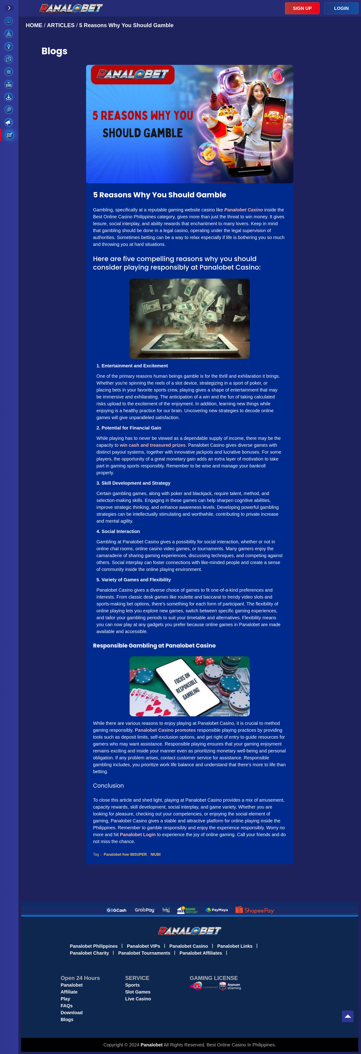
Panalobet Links (235, 946)
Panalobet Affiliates (201, 953)
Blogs (67, 1019)
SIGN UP (302, 8)
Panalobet (72, 985)
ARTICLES (61, 25)
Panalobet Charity (89, 953)
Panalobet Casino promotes (165, 730)
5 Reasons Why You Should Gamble (126, 25)
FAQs (67, 1005)
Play (65, 998)
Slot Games (138, 991)
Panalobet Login (138, 834)
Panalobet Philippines (94, 946)
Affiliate (69, 991)
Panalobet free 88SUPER (125, 854)
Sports (132, 985)
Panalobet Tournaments (144, 953)
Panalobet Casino (188, 946)
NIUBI (156, 854)
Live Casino (138, 998)
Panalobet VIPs (143, 946)
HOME (35, 25)
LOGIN (341, 8)
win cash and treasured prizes (153, 445)
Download (72, 1012)
